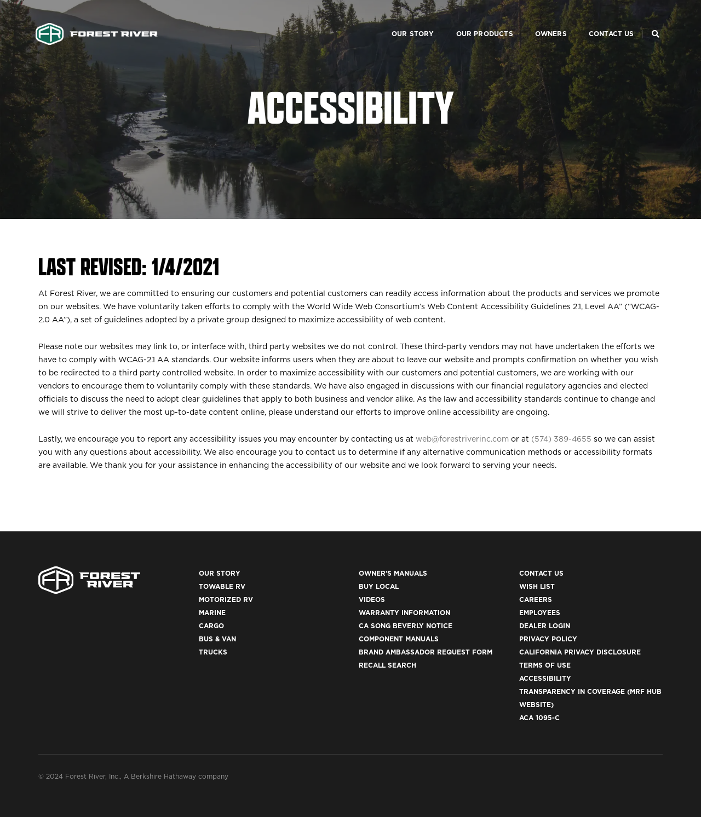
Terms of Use (545, 665)
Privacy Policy (548, 639)
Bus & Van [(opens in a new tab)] (217, 639)
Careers (535, 599)
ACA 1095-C (539, 717)
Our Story (399, 19)
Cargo (211, 625)
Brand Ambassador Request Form (425, 652)
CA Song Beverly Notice (405, 625)
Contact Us (597, 19)
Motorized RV (226, 599)
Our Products (471, 19)
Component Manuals (399, 639)
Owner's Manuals (393, 573)
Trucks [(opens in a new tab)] (213, 652)
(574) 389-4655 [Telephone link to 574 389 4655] (561, 438)
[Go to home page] (97, 20)
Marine (212, 612)
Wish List (537, 586)
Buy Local (379, 586)
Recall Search (387, 665)
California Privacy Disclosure (580, 652)
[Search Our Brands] (655, 19)
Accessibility (545, 678)
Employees (539, 612)
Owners (537, 19)
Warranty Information (404, 612)
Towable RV (222, 586)
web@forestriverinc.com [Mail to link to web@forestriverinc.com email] (462, 438)
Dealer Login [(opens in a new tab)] (544, 625)
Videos (372, 599)
